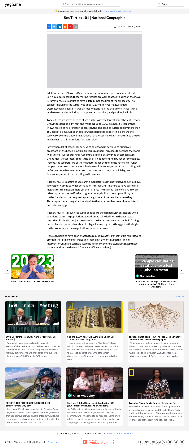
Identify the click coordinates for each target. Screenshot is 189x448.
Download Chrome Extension (117, 11)
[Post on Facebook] (49, 26)
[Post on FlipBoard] (70, 26)
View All (180, 296)
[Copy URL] (75, 26)
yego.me (13, 4)
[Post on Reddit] (65, 26)
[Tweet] (54, 26)
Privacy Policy (54, 442)
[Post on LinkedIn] (59, 26)
